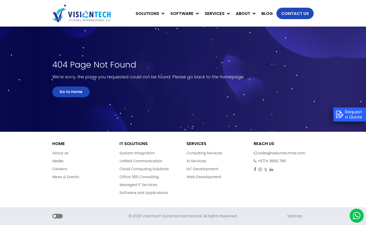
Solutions (150, 13)
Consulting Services (204, 153)
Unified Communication (141, 161)
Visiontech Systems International (171, 216)
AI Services (196, 161)
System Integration (137, 153)
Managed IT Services (138, 184)
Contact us (295, 13)
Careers (59, 169)
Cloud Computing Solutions (144, 169)
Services (217, 13)
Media (57, 161)
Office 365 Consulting (139, 177)
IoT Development (202, 169)
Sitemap (295, 216)
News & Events (65, 177)
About (246, 13)
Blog (267, 13)
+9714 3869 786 (267, 161)
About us (60, 153)
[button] (52, 216)
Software (184, 13)
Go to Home (71, 91)
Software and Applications (144, 192)
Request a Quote (349, 114)
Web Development (204, 177)
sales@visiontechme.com (267, 153)
